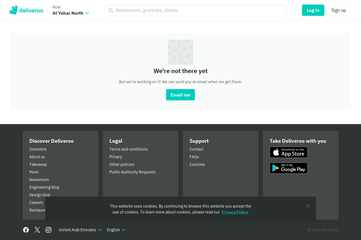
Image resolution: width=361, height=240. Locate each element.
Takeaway (38, 164)
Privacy (115, 156)
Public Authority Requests (132, 172)
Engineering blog (44, 187)
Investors (38, 149)
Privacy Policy (235, 212)
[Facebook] (26, 229)
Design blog (39, 194)
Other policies (122, 164)
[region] (180, 209)
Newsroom (39, 179)
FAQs (194, 156)
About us (37, 156)
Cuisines (197, 164)
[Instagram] (48, 229)
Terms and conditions (128, 149)
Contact (196, 149)
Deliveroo (26, 10)
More (33, 172)
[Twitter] (37, 229)
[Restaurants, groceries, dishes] (196, 10)
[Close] (308, 206)
